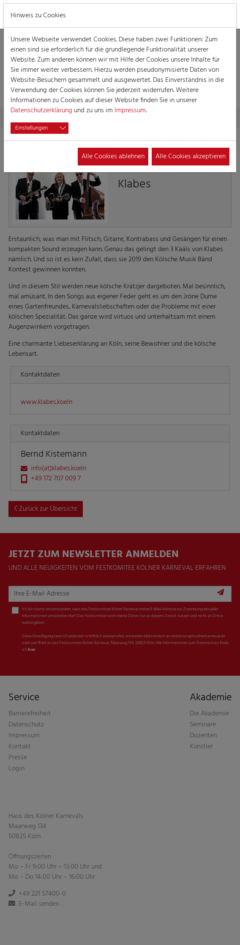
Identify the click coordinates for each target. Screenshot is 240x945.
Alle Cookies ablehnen (113, 156)
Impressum (130, 110)
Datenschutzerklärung (41, 110)
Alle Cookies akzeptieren (190, 156)
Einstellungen (31, 128)
